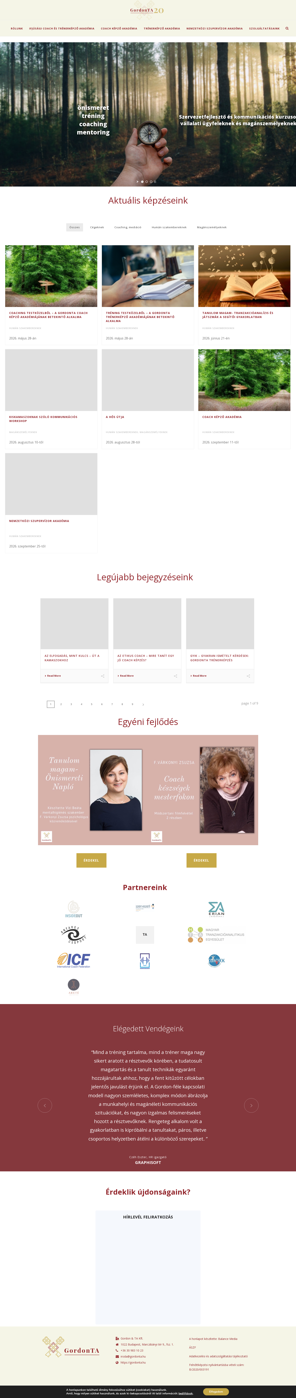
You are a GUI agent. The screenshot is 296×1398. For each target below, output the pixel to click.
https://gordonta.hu (133, 1375)
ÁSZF (192, 1360)
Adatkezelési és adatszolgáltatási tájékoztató (218, 1368)
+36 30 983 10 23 (132, 1363)
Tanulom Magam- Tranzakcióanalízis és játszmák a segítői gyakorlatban (237, 315)
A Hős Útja (115, 421)
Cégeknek (97, 227)
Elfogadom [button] (216, 1392)
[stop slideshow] (155, 182)
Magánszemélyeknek (212, 227)
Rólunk (17, 28)
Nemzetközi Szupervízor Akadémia (215, 28)
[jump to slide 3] (151, 182)
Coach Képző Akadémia (119, 28)
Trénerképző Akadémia (162, 28)
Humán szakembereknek (169, 227)
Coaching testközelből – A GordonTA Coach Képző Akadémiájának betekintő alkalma (48, 315)
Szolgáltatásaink (264, 28)
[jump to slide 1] (142, 182)
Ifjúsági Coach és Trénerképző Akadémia (61, 28)
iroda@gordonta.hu (133, 1369)
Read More (53, 688)
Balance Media (227, 1351)
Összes (74, 227)
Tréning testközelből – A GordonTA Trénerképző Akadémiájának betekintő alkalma (140, 317)
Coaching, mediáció (127, 227)
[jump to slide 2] (146, 182)
